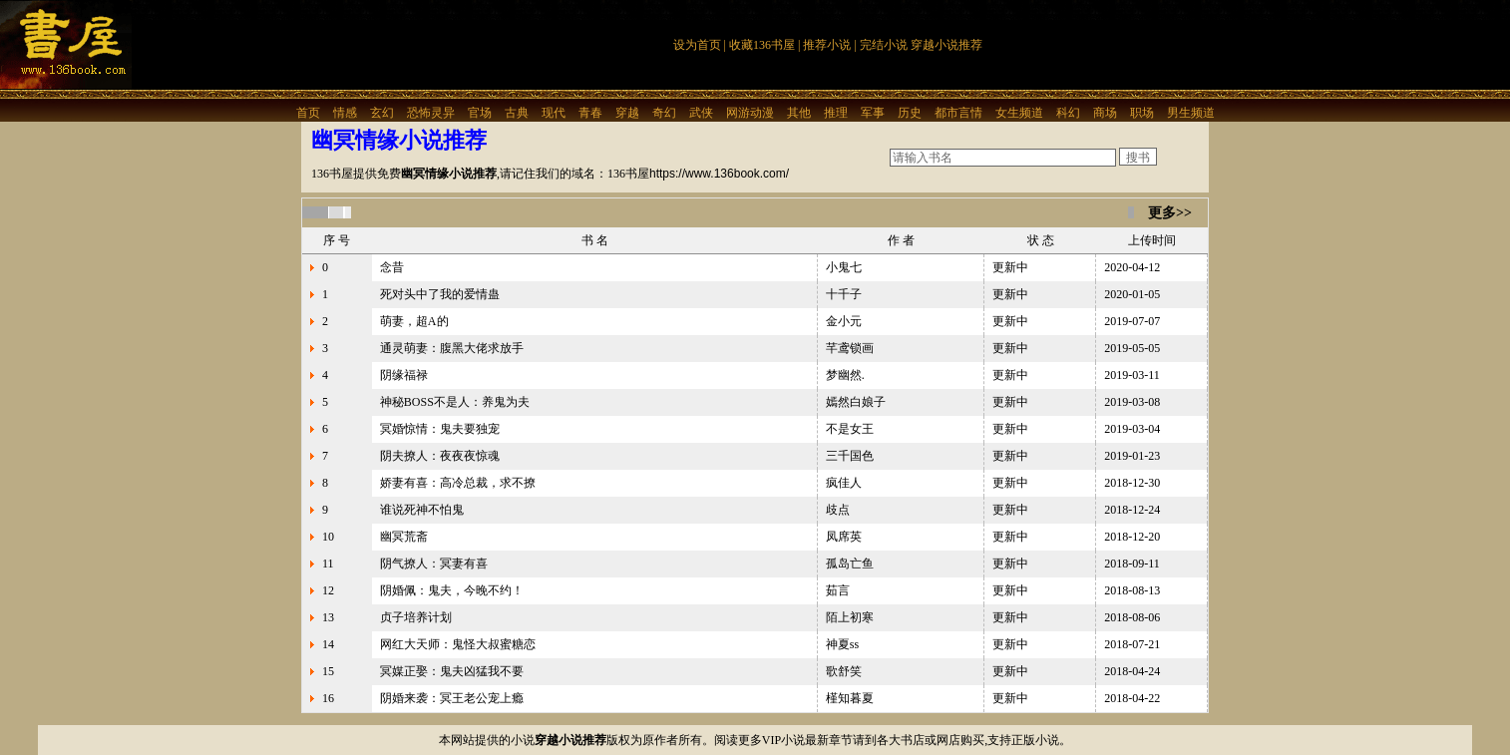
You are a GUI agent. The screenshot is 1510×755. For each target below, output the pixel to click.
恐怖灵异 (431, 113)
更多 (1162, 212)
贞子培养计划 (416, 617)
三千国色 (850, 456)
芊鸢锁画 (850, 348)
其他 (799, 113)
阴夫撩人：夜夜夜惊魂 (440, 456)
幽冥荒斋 (404, 537)
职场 (1142, 113)
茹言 (838, 590)
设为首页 (697, 45)
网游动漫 (750, 113)
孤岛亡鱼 (850, 563)
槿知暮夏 (850, 698)
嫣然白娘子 (856, 402)
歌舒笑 (844, 671)
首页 (308, 113)
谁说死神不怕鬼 (422, 510)
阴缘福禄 (404, 375)
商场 (1105, 113)
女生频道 (1019, 113)
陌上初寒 (850, 617)
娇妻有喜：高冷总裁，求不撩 (458, 483)
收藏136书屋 (762, 45)
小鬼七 (844, 267)
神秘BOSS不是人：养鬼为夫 (455, 402)
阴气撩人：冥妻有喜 (434, 563)
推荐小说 (827, 45)
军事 (873, 113)
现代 (554, 113)
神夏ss (842, 644)
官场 (480, 113)
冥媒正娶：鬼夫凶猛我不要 (452, 671)
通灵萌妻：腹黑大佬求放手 (452, 348)
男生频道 (1191, 113)
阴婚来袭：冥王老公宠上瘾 (452, 698)
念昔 (392, 267)
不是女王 (850, 429)
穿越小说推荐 (946, 45)
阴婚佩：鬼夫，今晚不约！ (452, 590)
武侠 (701, 113)
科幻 (1068, 113)
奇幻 (664, 113)
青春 (590, 113)
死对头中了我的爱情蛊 (440, 294)
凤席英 (844, 537)
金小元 (844, 321)
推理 (836, 113)
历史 (910, 113)
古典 (517, 113)
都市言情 (958, 113)
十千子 (844, 294)
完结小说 (884, 45)
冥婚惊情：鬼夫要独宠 (440, 429)
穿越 (627, 113)
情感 (345, 113)
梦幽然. (845, 375)
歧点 (838, 510)
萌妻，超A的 (414, 321)
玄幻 (382, 113)
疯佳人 (844, 483)
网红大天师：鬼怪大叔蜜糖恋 (458, 644)
